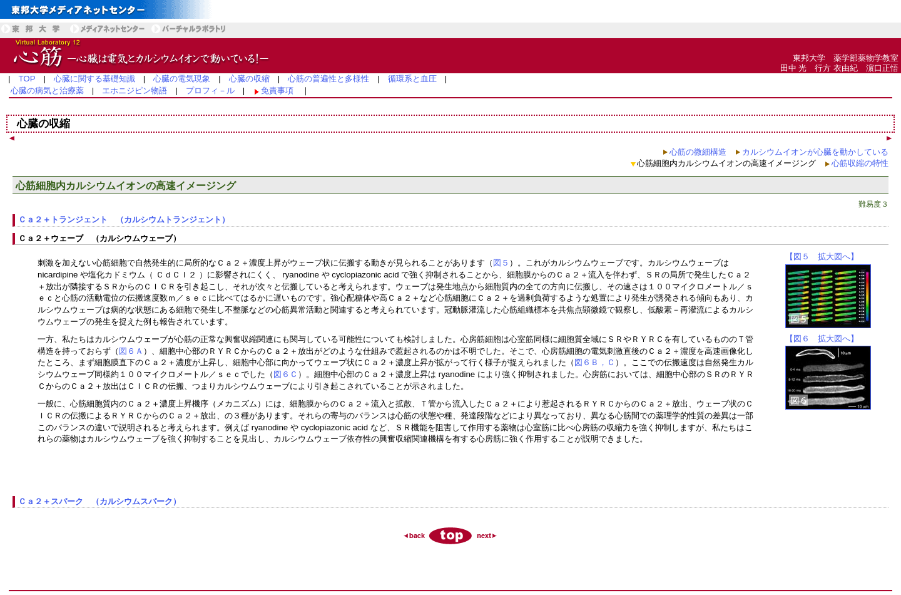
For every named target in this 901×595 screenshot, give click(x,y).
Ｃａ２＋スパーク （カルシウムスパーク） (99, 501)
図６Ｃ (285, 374)
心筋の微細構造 (697, 152)
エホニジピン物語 (134, 90)
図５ (501, 262)
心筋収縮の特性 (860, 163)
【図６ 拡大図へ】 (821, 338)
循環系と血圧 (412, 78)
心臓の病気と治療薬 (47, 90)
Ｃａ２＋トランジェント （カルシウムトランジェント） (124, 219)
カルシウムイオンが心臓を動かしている (815, 152)
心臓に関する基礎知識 (94, 78)
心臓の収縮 (249, 78)
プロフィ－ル (210, 90)
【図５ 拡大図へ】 (821, 256)
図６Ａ (131, 351)
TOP (26, 78)
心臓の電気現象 (181, 78)
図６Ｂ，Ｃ (594, 362)
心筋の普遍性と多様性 (328, 78)
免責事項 (277, 90)
